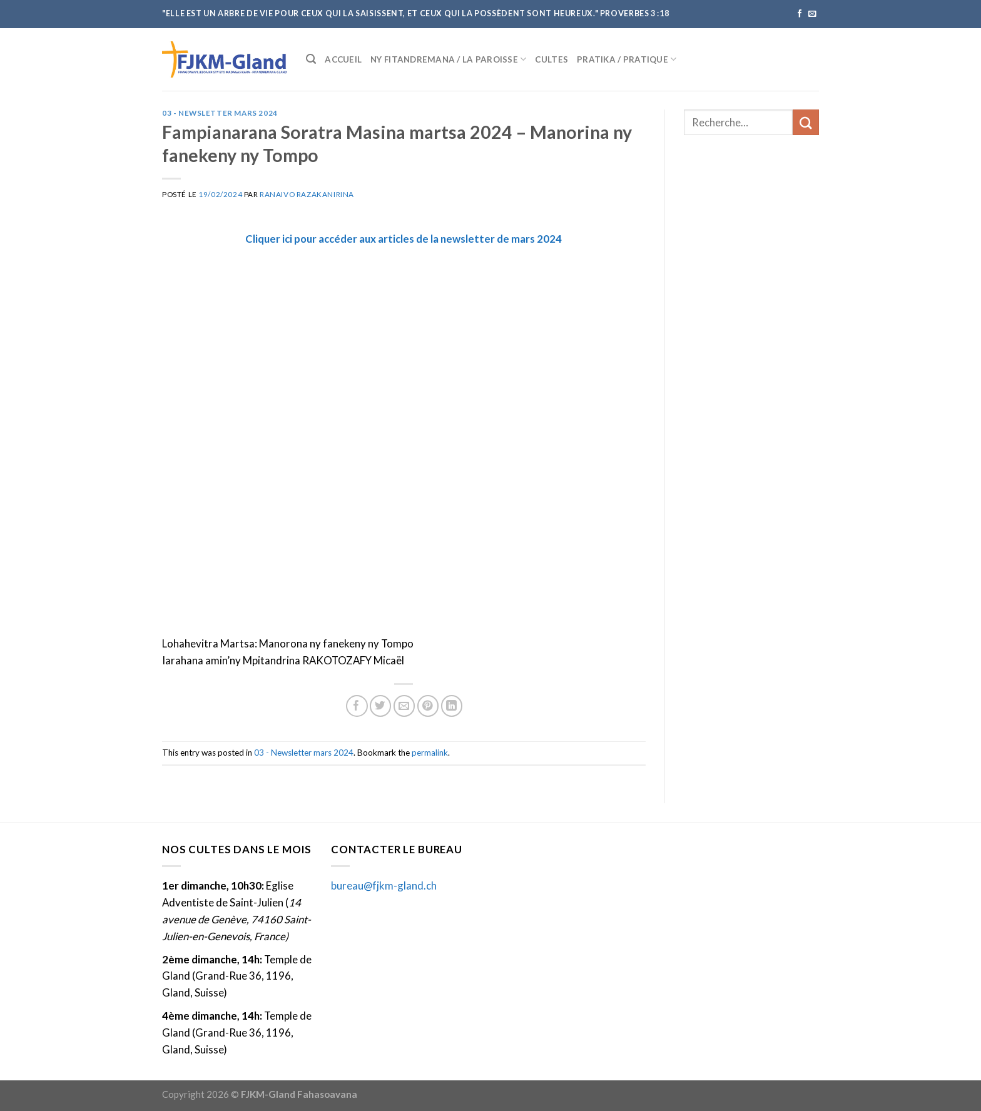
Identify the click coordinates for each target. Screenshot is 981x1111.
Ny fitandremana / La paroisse (448, 59)
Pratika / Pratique (626, 59)
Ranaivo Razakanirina (307, 194)
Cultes (551, 59)
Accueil (343, 59)
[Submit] (806, 122)
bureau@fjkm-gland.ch (384, 885)
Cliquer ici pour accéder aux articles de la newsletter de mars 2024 (403, 238)
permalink (430, 753)
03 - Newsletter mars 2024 (220, 113)
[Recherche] (311, 59)
